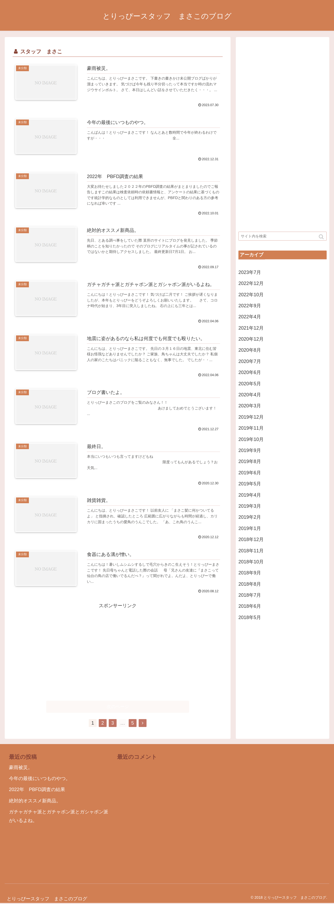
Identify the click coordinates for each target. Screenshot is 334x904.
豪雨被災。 (21, 768)
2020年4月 (249, 394)
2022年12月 (251, 283)
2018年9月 (249, 572)
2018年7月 (249, 595)
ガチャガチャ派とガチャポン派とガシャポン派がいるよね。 (58, 816)
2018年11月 (251, 550)
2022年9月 (249, 305)
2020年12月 (251, 339)
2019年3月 (249, 506)
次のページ (118, 707)
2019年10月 (251, 439)
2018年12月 (251, 539)
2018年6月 (249, 606)
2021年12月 (251, 328)
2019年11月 (251, 428)
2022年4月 (249, 316)
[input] (282, 236)
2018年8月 (249, 584)
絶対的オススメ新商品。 (35, 801)
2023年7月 (249, 272)
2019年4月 (249, 495)
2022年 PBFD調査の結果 (37, 790)
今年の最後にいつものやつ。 (39, 779)
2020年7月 (249, 361)
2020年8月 (249, 350)
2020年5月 (249, 383)
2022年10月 (251, 294)
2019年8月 (249, 461)
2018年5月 (249, 617)
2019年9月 (249, 450)
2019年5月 (249, 483)
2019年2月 (249, 517)
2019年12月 (251, 417)
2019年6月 (249, 472)
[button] (322, 236)
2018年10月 (251, 561)
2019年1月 (249, 528)
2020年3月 (249, 405)
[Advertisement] (118, 646)
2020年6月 (249, 372)
